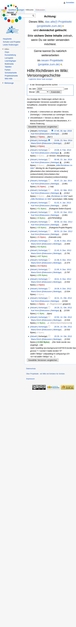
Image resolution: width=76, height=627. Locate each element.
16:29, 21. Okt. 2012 (63, 307)
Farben (8, 70)
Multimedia (9, 64)
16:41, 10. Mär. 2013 (63, 190)
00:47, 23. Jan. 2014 (63, 180)
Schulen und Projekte (11, 42)
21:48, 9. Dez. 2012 (62, 241)
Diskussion (44, 134)
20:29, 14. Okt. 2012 (63, 336)
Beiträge (54, 134)
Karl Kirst (35, 134)
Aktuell (34, 140)
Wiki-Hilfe (8, 79)
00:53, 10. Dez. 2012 (63, 231)
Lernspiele (9, 58)
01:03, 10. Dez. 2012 (63, 212)
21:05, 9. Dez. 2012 (62, 269)
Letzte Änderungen (10, 45)
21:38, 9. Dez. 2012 (62, 260)
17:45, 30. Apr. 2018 (63, 131)
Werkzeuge (9, 83)
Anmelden (70, 3)
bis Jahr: (32, 89)
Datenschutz (31, 368)
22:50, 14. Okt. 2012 (63, 317)
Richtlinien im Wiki (59, 196)
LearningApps (10, 61)
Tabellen (8, 67)
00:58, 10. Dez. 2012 (63, 222)
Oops (7, 52)
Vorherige (42, 131)
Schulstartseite (11, 73)
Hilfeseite (29, 10)
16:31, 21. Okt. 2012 (63, 298)
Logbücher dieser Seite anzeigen (41, 79)
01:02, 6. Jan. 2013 (62, 203)
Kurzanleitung (10, 55)
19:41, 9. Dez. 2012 (62, 279)
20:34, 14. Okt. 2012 (63, 327)
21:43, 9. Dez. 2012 (62, 250)
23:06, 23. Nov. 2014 (63, 140)
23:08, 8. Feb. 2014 (62, 150)
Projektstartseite (11, 76)
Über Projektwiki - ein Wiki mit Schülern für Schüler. (45, 374)
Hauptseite (7, 39)
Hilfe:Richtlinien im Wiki (41, 199)
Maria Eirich (36, 143)
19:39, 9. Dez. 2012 (62, 288)
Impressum (30, 379)
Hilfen (6, 49)
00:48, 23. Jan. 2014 (63, 159)
